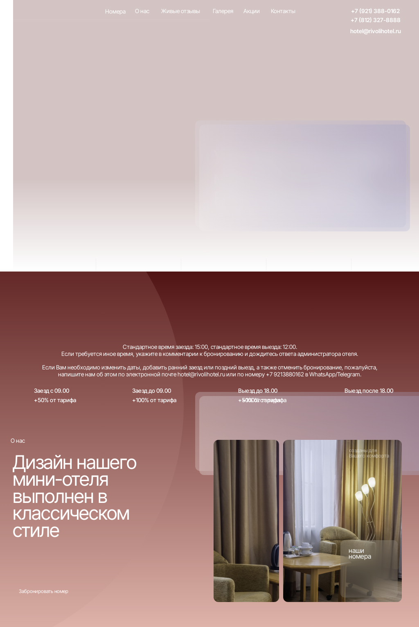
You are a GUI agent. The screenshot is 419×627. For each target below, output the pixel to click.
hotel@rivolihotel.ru (375, 30)
